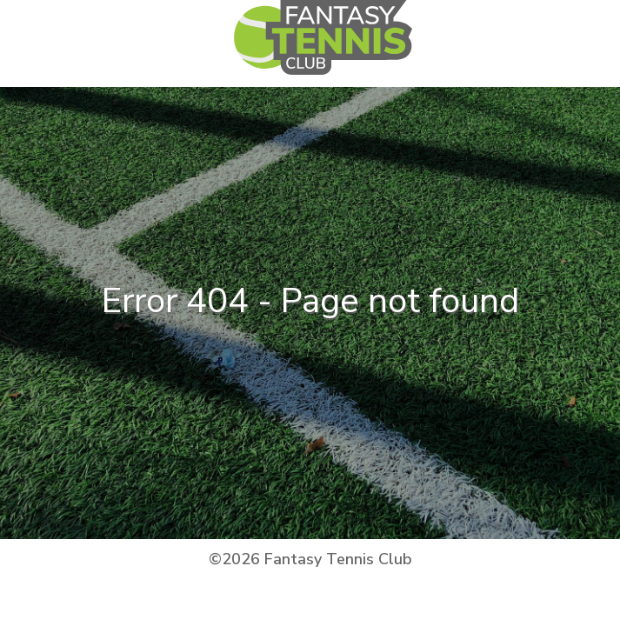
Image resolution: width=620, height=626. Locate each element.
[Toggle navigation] (506, 53)
